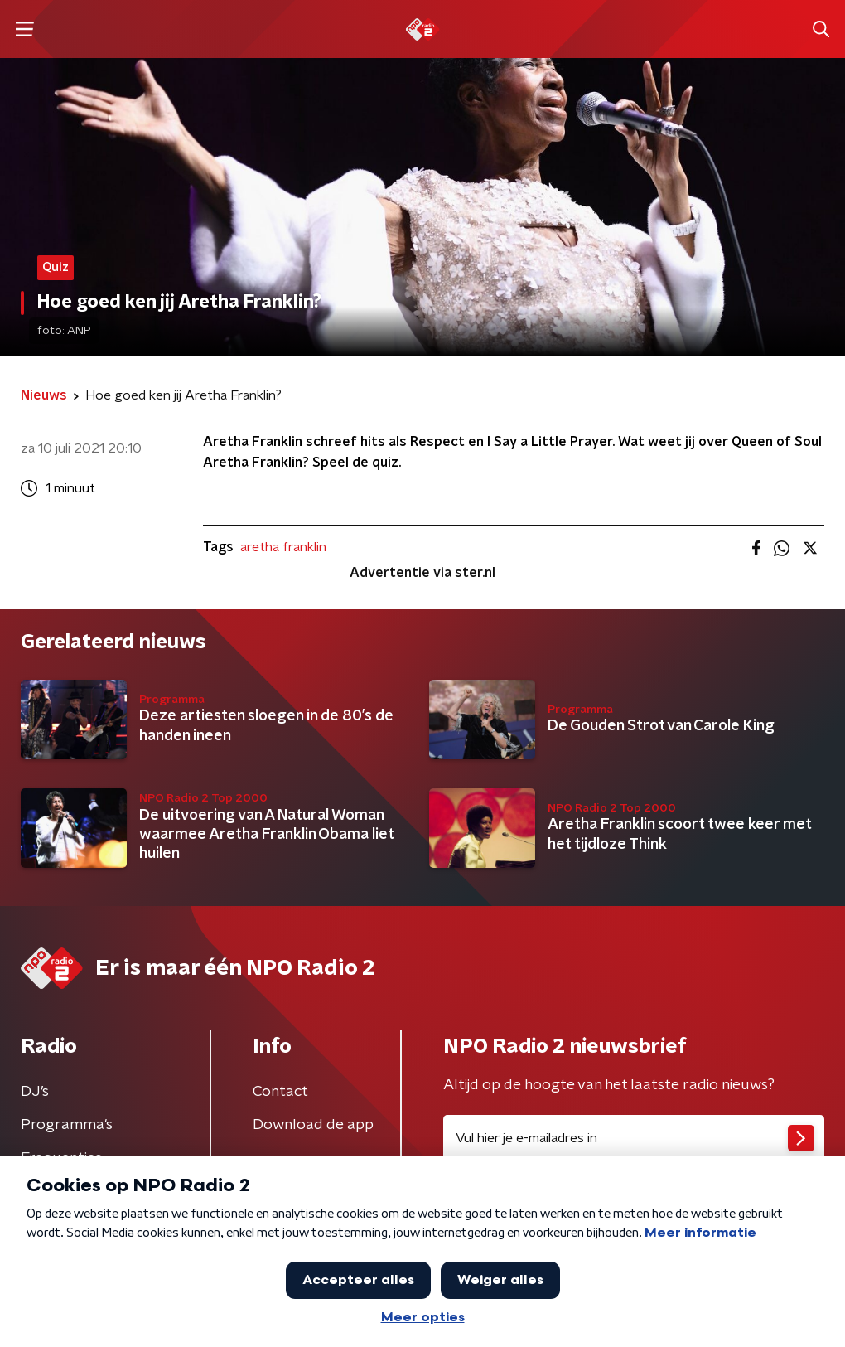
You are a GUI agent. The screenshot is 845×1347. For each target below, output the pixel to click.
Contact (280, 1091)
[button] (24, 29)
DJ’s (35, 1091)
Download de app (313, 1124)
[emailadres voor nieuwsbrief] (633, 1138)
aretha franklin (283, 547)
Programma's (67, 1124)
